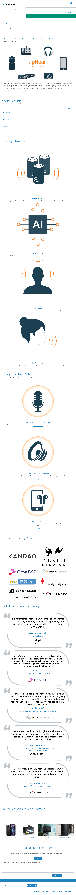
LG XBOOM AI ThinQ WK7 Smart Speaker (65, 831)
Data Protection (68, 891)
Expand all (70, 108)
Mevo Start (47, 831)
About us (31, 15)
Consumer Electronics (36, 23)
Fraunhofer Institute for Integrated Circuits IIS (13, 9)
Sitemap (29, 891)
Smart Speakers (6, 112)
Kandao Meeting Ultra (29, 831)
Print (56, 875)
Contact (69, 9)
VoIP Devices (5, 122)
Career (61, 9)
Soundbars (5, 126)
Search (71, 3)
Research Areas (45, 15)
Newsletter (37, 891)
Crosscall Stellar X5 (11, 831)
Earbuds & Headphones (8, 129)
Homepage (6, 23)
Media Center (45, 891)
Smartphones (6, 119)
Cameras (5, 115)
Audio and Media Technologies (23, 23)
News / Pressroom (35, 9)
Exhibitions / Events (49, 9)
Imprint (60, 891)
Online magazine (62, 15)
